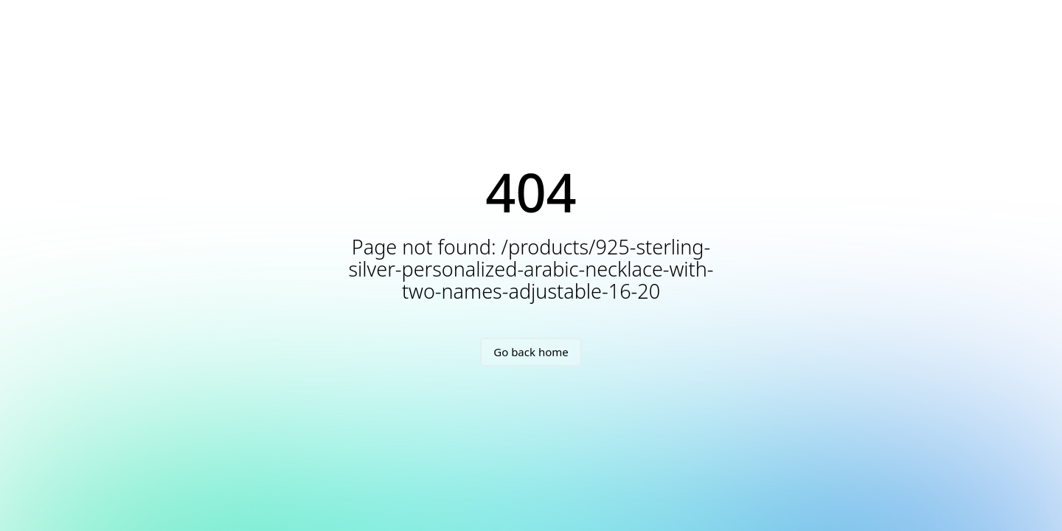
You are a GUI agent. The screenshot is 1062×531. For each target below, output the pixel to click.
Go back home (530, 351)
